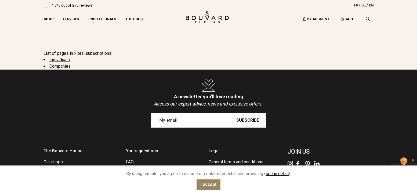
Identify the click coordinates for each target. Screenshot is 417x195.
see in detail (277, 173)
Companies (60, 66)
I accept (209, 184)
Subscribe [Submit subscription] (247, 120)
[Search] (367, 19)
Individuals (59, 59)
